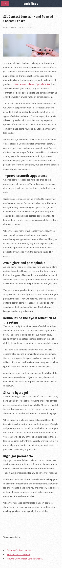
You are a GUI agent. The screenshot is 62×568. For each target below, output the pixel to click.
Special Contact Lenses (18, 554)
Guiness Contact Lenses (19, 550)
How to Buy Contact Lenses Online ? (25, 558)
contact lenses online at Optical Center (31, 84)
